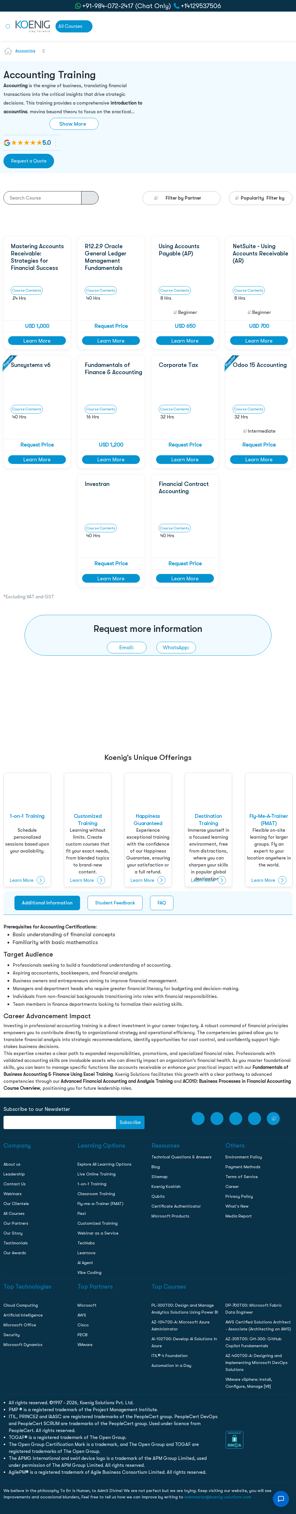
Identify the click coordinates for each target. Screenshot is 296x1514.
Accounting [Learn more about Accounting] (25, 50)
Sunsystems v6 (31, 365)
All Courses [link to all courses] (70, 26)
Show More (72, 124)
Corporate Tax (178, 365)
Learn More (37, 341)
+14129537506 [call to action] (201, 6)
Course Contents (26, 290)
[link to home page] (32, 26)
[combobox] (41, 54)
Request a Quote (29, 161)
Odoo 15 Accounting (260, 365)
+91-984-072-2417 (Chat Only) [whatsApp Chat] (126, 6)
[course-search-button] (90, 197)
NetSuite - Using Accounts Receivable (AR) (260, 253)
